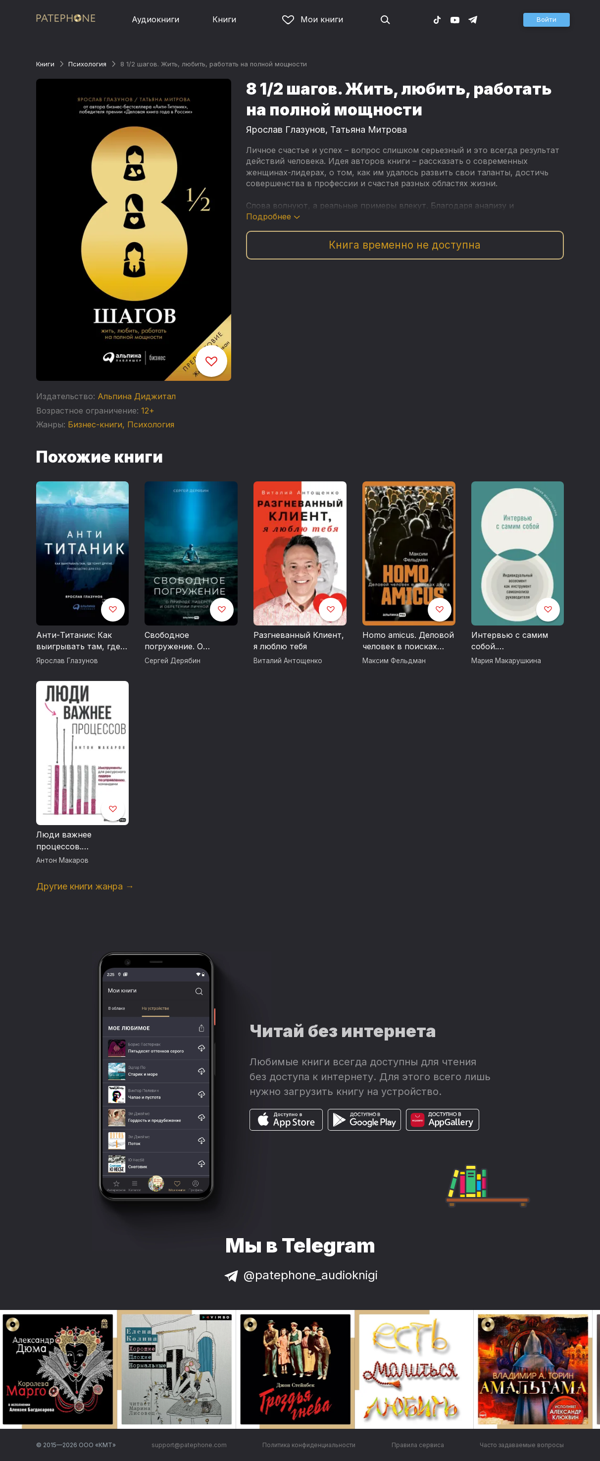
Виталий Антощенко (287, 661)
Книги (224, 19)
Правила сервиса (418, 1445)
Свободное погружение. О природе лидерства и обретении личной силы (188, 641)
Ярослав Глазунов (285, 129)
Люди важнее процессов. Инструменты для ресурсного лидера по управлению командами (81, 841)
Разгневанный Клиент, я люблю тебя (298, 641)
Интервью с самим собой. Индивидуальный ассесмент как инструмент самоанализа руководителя (509, 641)
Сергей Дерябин (172, 661)
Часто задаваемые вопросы (522, 1445)
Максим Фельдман (394, 661)
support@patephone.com (189, 1445)
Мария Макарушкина (506, 661)
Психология (87, 64)
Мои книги (312, 19)
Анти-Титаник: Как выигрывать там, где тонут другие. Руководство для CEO (80, 641)
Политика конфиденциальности (308, 1445)
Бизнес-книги (95, 424)
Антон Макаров (62, 860)
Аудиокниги (155, 19)
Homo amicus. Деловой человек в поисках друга (408, 641)
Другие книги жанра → (85, 886)
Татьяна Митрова (368, 129)
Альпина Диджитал (137, 396)
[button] (546, 20)
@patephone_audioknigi (300, 1275)
